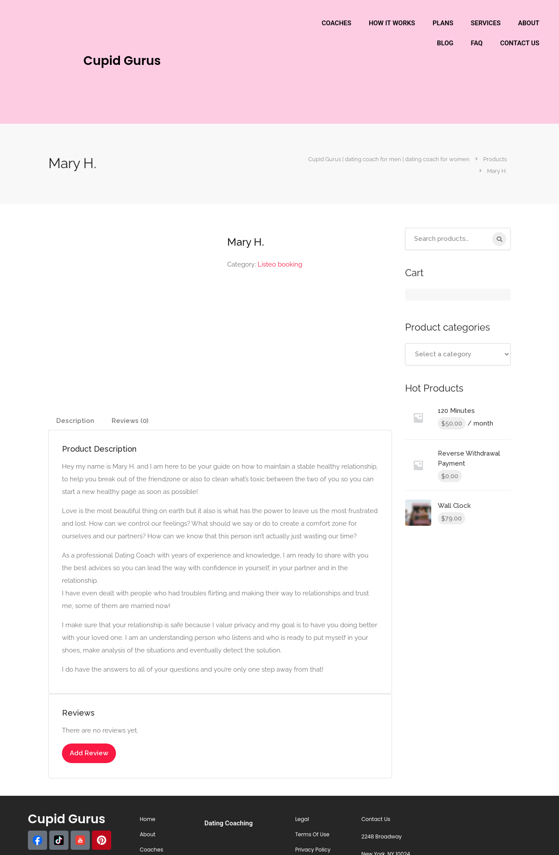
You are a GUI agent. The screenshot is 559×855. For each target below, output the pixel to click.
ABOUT (528, 23)
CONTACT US (519, 43)
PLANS (443, 23)
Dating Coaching (229, 823)
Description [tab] (75, 421)
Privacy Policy (313, 849)
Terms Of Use (312, 834)
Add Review (89, 753)
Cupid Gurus (122, 60)
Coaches (152, 849)
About (148, 834)
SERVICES (486, 23)
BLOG (445, 43)
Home (148, 819)
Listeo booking (280, 264)
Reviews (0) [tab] (130, 421)
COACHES (336, 23)
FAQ (477, 43)
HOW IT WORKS (392, 23)
